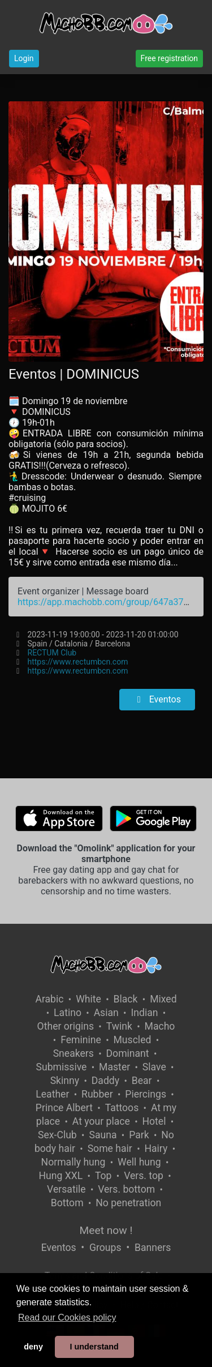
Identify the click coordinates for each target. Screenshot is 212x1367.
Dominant (127, 1053)
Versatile (66, 1189)
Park (139, 1135)
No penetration (128, 1203)
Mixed (163, 999)
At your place (101, 1121)
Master (114, 1067)
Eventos (157, 699)
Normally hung (73, 1162)
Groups (105, 1247)
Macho (160, 1026)
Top (103, 1175)
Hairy (155, 1148)
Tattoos (122, 1107)
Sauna (102, 1135)
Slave (154, 1067)
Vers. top (143, 1175)
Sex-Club (57, 1135)
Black (126, 999)
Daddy (105, 1080)
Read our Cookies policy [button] (67, 1317)
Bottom (67, 1203)
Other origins (65, 1026)
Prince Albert (64, 1107)
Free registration (169, 58)
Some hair (110, 1148)
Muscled (133, 1039)
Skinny (64, 1080)
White (88, 999)
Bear (142, 1080)
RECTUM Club (52, 652)
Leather (52, 1094)
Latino (67, 1012)
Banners (153, 1247)
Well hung (139, 1162)
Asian (106, 1012)
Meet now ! (106, 1230)
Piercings (145, 1094)
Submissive (61, 1067)
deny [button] (33, 1346)
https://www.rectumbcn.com (78, 661)
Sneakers (73, 1053)
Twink (119, 1026)
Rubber (97, 1094)
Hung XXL (60, 1175)
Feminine (80, 1039)
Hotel (154, 1121)
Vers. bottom (126, 1189)
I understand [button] (94, 1346)
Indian (144, 1012)
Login (24, 58)
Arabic (49, 999)
